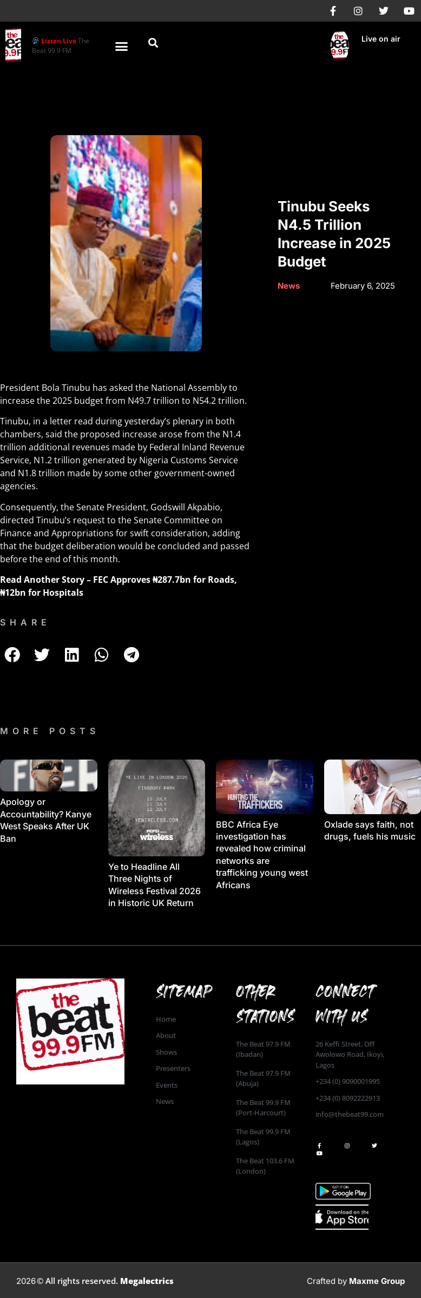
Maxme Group (377, 1281)
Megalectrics (147, 1280)
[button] (121, 46)
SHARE (25, 622)
